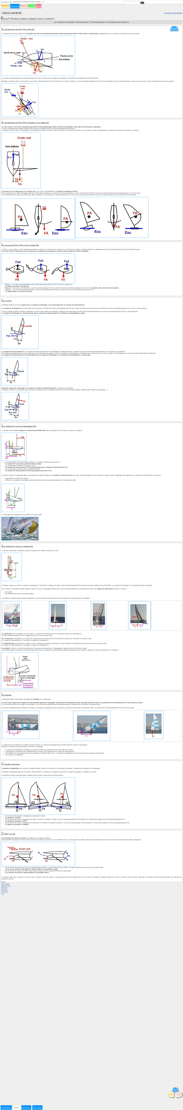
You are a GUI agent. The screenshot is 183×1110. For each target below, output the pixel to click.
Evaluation (37, 1107)
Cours (16, 1107)
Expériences (6, 1107)
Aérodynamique (5, 5)
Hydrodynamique (14, 6)
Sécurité (38, 5)
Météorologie (24, 5)
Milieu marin (32, 5)
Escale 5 (10, 1)
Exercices (26, 1107)
